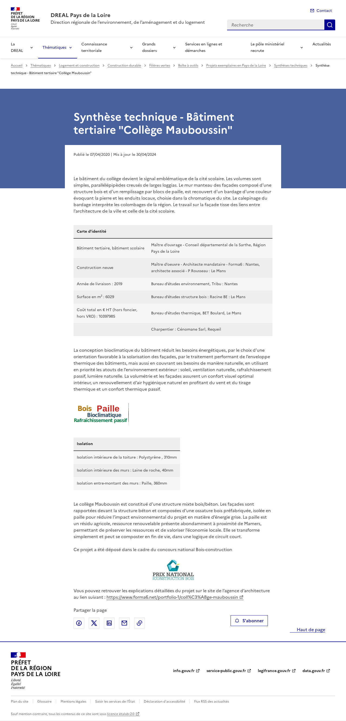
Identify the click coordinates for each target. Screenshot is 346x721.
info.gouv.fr (184, 671)
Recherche (329, 24)
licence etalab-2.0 (120, 714)
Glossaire (44, 701)
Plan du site (19, 701)
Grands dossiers (149, 47)
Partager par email (124, 623)
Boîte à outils (188, 65)
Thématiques (54, 47)
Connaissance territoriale (94, 47)
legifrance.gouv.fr (274, 671)
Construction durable (124, 65)
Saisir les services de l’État (115, 701)
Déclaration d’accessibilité (164, 701)
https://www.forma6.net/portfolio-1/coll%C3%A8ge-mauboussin (172, 597)
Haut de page (310, 629)
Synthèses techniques (290, 65)
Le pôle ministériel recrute (267, 47)
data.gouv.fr (313, 671)
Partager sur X (94, 623)
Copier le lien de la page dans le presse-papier (139, 623)
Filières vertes (159, 65)
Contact (324, 11)
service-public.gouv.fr (226, 671)
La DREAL (17, 47)
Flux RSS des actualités (211, 701)
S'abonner (249, 620)
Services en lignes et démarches (203, 47)
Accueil (16, 65)
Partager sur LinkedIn (109, 623)
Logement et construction (79, 65)
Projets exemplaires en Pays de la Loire (236, 65)
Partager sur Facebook (79, 623)
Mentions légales (73, 701)
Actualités (321, 44)
